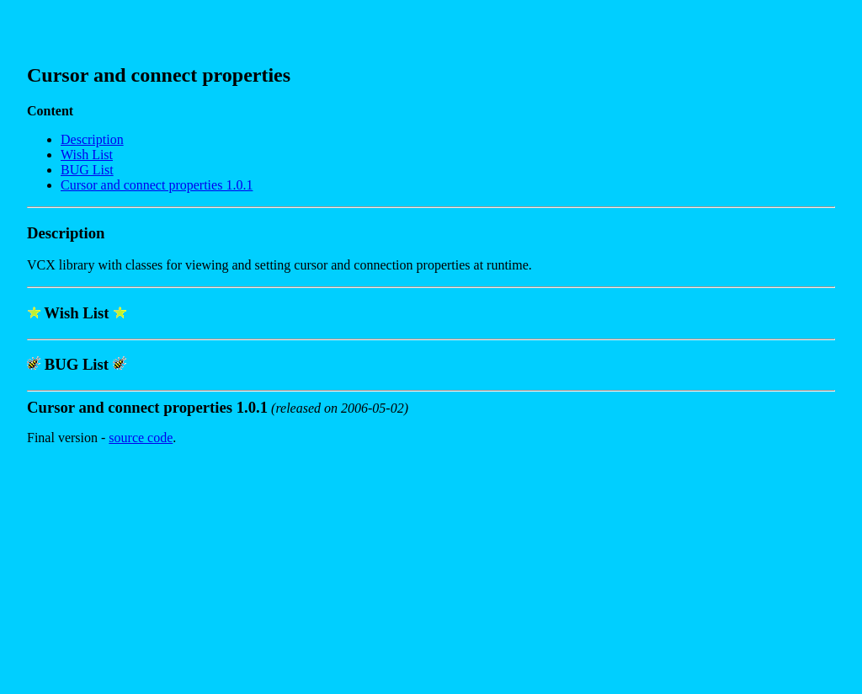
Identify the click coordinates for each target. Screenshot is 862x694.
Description (92, 139)
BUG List (87, 170)
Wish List (87, 154)
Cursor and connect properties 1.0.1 (157, 185)
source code (141, 437)
